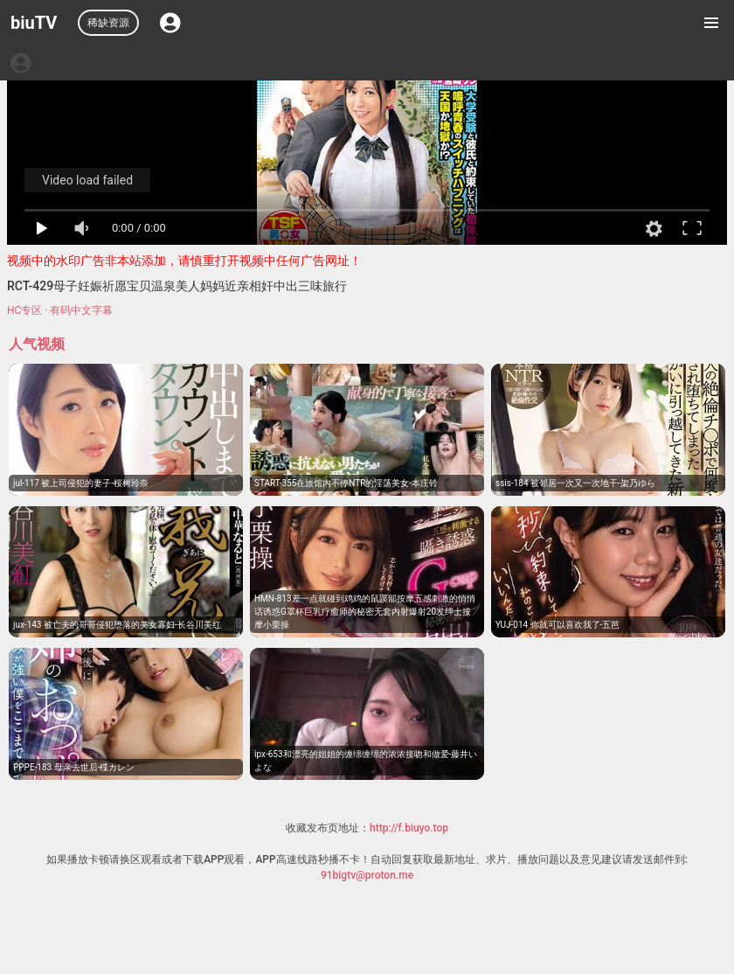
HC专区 (24, 310)
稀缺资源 (108, 23)
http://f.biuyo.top (409, 828)
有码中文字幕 (81, 310)
